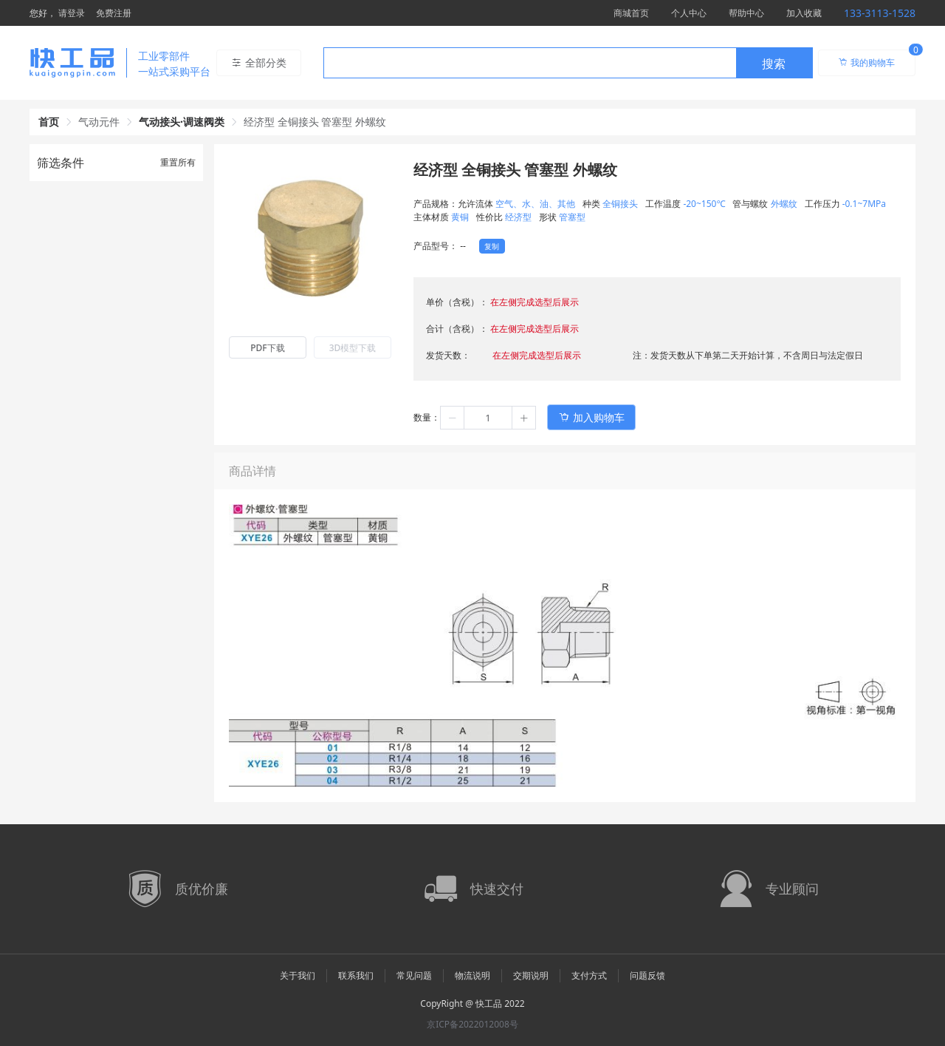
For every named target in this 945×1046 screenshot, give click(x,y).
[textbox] (530, 63)
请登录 (71, 13)
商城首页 (631, 13)
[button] (452, 418)
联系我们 (356, 975)
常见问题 (414, 975)
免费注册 (113, 13)
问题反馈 (647, 975)
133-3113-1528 (879, 13)
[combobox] (568, 62)
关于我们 (297, 975)
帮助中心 (746, 13)
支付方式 (589, 975)
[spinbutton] (488, 417)
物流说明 (472, 975)
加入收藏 (804, 13)
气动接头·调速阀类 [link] (181, 122)
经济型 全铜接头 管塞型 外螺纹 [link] (315, 122)
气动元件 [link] (99, 122)
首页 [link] (48, 122)
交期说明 (531, 975)
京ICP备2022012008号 (472, 1024)
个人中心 (689, 13)
